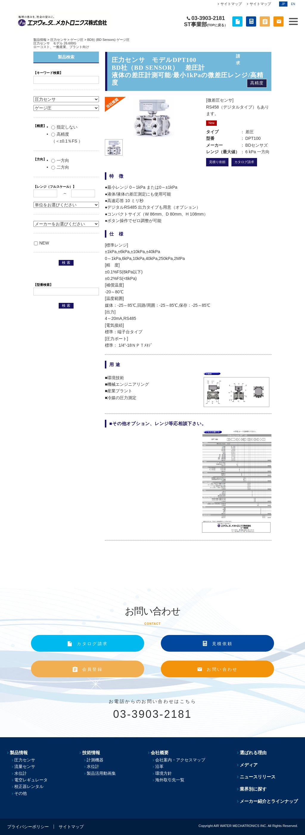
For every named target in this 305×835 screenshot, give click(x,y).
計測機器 (95, 759)
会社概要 (160, 752)
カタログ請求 (244, 162)
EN (293, 4)
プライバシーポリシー (28, 827)
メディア (249, 764)
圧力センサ (58, 39)
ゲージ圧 (76, 39)
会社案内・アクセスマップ (180, 759)
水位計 (20, 773)
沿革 (159, 766)
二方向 (60, 167)
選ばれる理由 (253, 752)
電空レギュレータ (31, 779)
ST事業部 (206, 24)
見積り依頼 (217, 162)
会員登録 (92, 669)
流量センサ (24, 766)
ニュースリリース (258, 776)
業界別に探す (253, 788)
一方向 (60, 160)
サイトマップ (231, 4)
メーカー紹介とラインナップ (269, 801)
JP (283, 4)
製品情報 (39, 39)
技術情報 (91, 752)
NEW (41, 243)
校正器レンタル (28, 786)
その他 (20, 793)
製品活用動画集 (101, 773)
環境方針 (163, 773)
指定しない (64, 127)
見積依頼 (222, 643)
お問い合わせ (222, 669)
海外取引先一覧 (169, 779)
